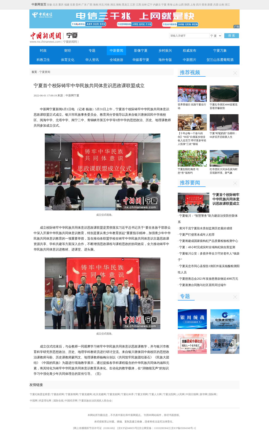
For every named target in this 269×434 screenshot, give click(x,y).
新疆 (209, 4)
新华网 (203, 394)
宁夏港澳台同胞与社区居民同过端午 (202, 285)
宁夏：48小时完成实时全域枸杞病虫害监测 (207, 247)
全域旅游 (116, 60)
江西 (138, 4)
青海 (169, 4)
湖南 (118, 4)
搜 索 (231, 35)
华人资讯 (92, 60)
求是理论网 (45, 400)
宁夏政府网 (57, 394)
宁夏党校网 (113, 394)
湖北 (112, 4)
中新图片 (189, 60)
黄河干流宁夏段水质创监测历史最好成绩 (205, 228)
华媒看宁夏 (140, 60)
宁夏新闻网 (71, 394)
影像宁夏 (141, 50)
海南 (95, 4)
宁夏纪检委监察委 (40, 394)
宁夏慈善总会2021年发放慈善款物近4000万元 (208, 278)
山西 (181, 4)
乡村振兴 (165, 50)
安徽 (49, 4)
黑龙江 (125, 4)
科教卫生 (43, 60)
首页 (34, 71)
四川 (198, 4)
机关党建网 (99, 394)
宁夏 (163, 4)
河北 (101, 4)
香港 (204, 4)
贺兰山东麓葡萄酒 (220, 60)
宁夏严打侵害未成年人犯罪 (197, 234)
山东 (175, 4)
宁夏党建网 (85, 394)
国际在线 (58, 400)
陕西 (187, 4)
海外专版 (165, 60)
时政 (43, 50)
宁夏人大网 (155, 394)
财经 (67, 50)
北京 (55, 4)
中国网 (33, 400)
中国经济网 (71, 400)
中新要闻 (116, 50)
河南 (106, 4)
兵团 (215, 4)
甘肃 (72, 4)
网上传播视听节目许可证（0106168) (94, 428)
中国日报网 (192, 394)
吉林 (144, 4)
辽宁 (149, 4)
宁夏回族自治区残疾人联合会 (95, 400)
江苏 (132, 4)
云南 (221, 4)
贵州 (78, 4)
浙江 (227, 4)
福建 (66, 4)
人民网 (181, 394)
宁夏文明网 (141, 394)
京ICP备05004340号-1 (183, 428)
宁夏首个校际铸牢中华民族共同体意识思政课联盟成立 (225, 199)
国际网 (212, 394)
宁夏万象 (220, 50)
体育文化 (67, 60)
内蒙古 (157, 4)
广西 (89, 4)
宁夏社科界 (127, 394)
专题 (92, 50)
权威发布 (189, 50)
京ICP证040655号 (127, 428)
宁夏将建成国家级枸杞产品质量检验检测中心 (208, 241)
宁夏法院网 (169, 394)
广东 (84, 4)
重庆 (60, 4)
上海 (192, 4)
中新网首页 (39, 4)
